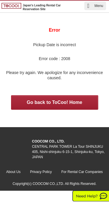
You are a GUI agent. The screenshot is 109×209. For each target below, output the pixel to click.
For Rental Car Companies (82, 172)
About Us (13, 172)
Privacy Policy (41, 172)
